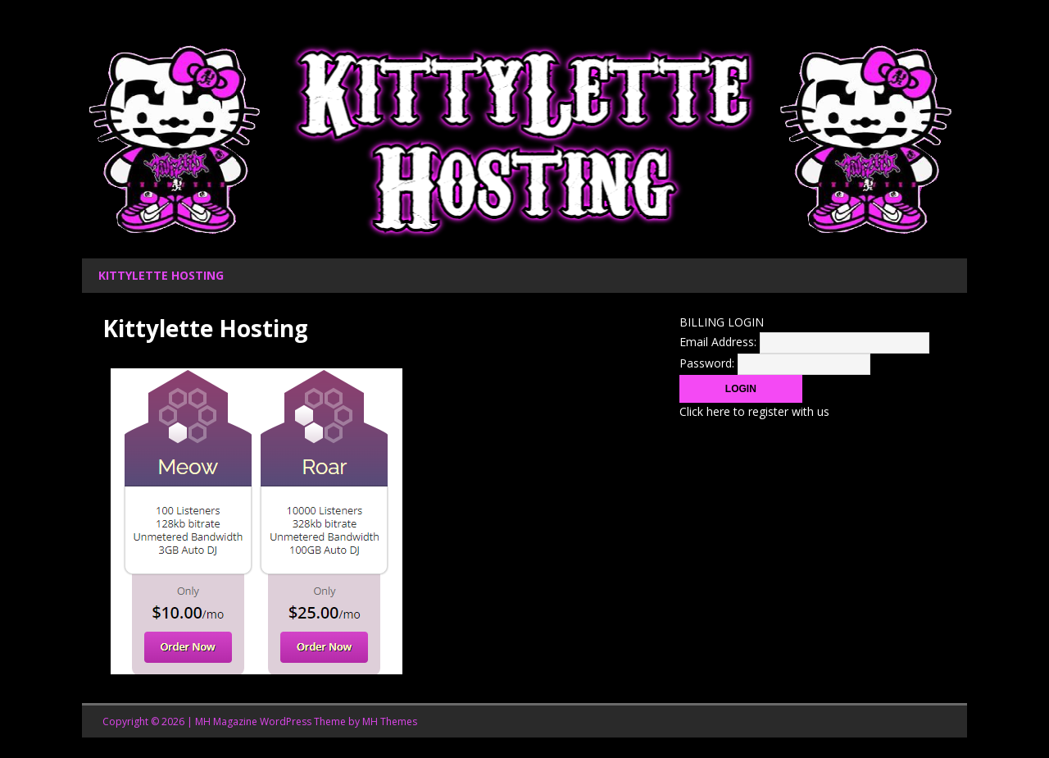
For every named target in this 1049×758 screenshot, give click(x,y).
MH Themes (389, 721)
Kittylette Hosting (161, 275)
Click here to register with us (754, 411)
